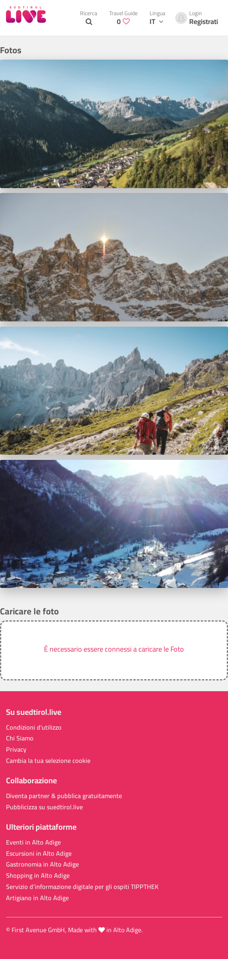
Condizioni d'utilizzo (34, 727)
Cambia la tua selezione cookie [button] (48, 760)
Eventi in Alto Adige (33, 842)
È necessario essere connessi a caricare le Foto (114, 649)
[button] (114, 650)
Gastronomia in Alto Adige (42, 864)
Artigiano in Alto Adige (37, 898)
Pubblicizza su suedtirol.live (44, 807)
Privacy (16, 749)
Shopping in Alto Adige (38, 875)
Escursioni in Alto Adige (39, 853)
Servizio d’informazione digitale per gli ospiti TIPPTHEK (82, 886)
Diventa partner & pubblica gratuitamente (64, 796)
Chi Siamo (20, 738)
